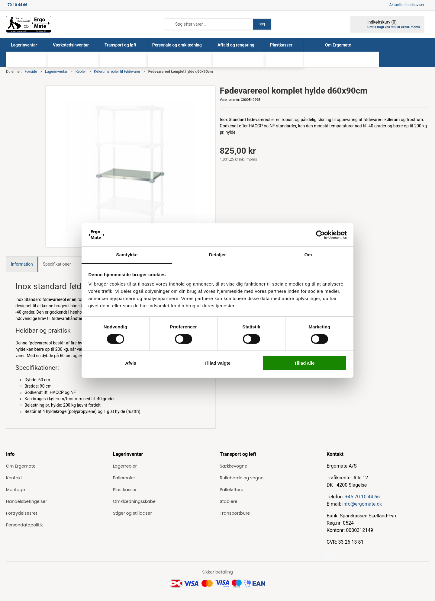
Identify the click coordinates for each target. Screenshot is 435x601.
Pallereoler (124, 478)
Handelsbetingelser (26, 501)
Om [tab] (308, 254)
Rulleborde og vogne (242, 478)
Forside (31, 71)
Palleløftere (231, 490)
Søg (262, 24)
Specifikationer (57, 264)
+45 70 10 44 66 (362, 497)
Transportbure (235, 513)
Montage (15, 490)
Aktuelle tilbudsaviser (406, 5)
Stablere (228, 501)
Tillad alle (304, 363)
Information (22, 264)
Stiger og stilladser (132, 513)
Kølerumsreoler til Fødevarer (117, 71)
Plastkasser (125, 490)
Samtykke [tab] (127, 254)
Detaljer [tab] (217, 254)
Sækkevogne (233, 466)
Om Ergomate (21, 466)
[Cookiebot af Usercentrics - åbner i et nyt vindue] (320, 234)
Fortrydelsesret (21, 513)
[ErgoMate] (28, 24)
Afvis (130, 363)
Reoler (81, 71)
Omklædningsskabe (134, 501)
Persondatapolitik (24, 525)
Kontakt (14, 478)
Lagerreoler (125, 466)
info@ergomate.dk (362, 504)
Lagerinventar (56, 71)
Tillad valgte (217, 363)
